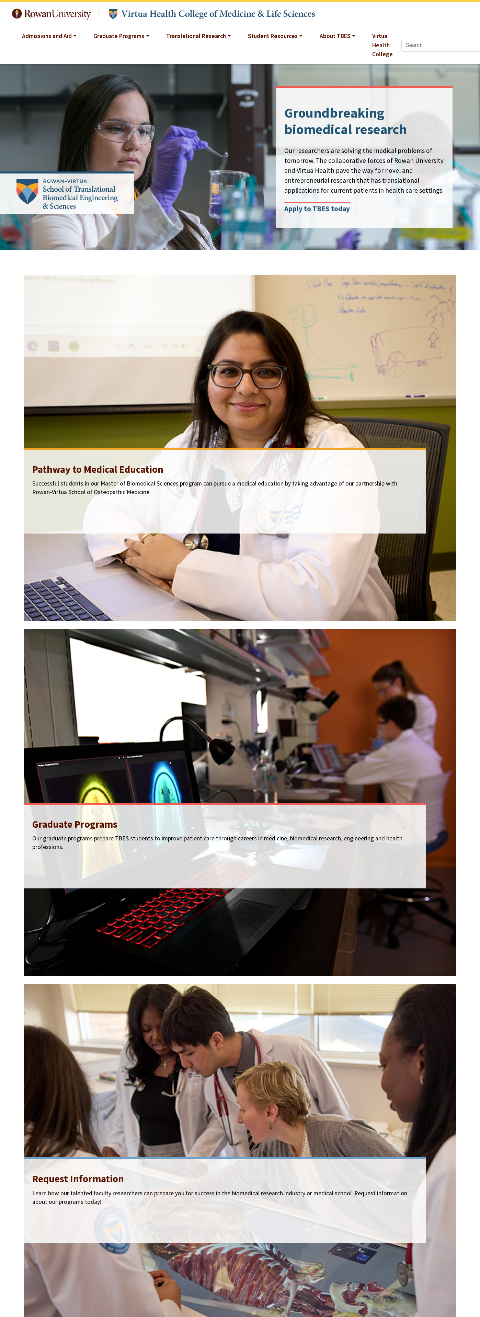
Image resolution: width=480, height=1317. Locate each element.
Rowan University (51, 14)
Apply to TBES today (317, 208)
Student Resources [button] (273, 36)
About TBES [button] (335, 36)
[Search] (440, 45)
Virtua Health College (382, 45)
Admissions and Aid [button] (47, 36)
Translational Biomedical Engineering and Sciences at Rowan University (212, 14)
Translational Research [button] (196, 36)
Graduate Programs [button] (118, 36)
